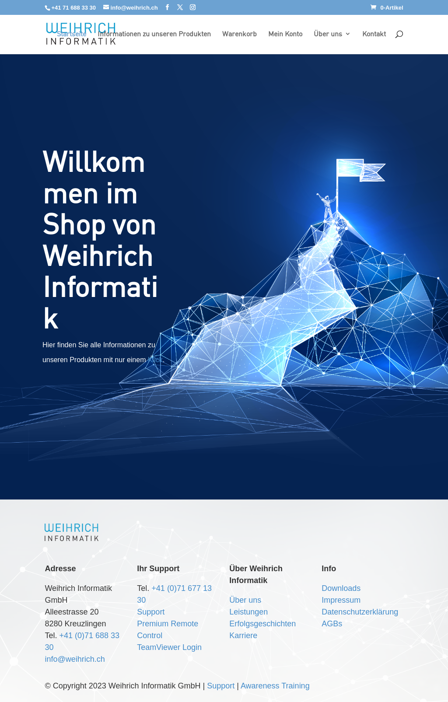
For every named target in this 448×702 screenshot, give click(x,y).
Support (150, 612)
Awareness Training (275, 685)
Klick (155, 359)
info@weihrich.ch (75, 659)
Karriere (243, 635)
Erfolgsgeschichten (262, 623)
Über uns (328, 34)
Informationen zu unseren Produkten (154, 34)
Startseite (71, 34)
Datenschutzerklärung (360, 612)
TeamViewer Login (169, 647)
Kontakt (374, 34)
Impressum (341, 600)
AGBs (332, 623)
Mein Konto (285, 34)
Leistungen (248, 612)
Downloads (341, 588)
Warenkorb (239, 34)
